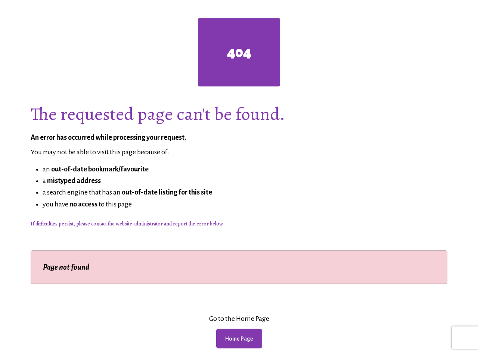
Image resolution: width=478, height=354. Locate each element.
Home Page (239, 339)
